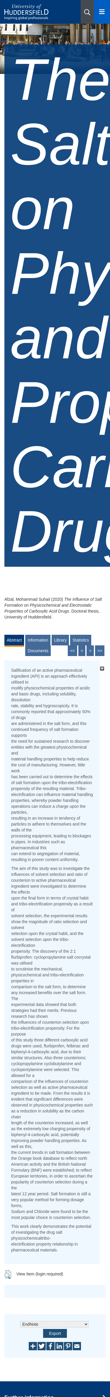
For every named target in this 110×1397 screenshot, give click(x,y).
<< (72, 650)
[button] (87, 12)
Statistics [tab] (80, 640)
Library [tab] (60, 640)
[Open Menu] (102, 12)
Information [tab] (38, 640)
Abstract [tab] (14, 640)
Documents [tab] (38, 650)
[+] (102, 668)
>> (99, 650)
